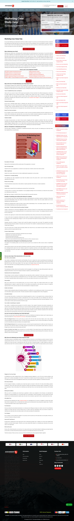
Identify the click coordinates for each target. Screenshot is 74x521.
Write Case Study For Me (60, 100)
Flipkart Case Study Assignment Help (62, 78)
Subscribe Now (58, 468)
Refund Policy (25, 460)
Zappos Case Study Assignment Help (62, 103)
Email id (43, 20)
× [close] (72, 1)
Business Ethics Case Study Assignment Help (61, 61)
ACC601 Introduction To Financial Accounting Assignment (60, 201)
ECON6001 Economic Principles (35, 72)
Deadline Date (57, 24)
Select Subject (59, 20)
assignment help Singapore (34, 97)
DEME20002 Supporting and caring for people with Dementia (40, 77)
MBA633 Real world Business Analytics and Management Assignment (61, 158)
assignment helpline (23, 400)
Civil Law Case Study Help (61, 71)
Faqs (24, 454)
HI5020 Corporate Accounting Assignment (61, 130)
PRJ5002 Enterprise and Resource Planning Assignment (62, 206)
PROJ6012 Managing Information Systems (37, 75)
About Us (10, 9)
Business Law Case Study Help (62, 64)
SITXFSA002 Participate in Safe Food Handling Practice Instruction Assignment (62, 172)
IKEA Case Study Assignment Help (61, 84)
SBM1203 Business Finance (34, 71)
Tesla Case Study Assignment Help (61, 97)
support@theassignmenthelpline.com (48, 5)
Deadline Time (65, 24)
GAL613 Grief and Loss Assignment (60, 197)
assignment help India (35, 264)
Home (6, 9)
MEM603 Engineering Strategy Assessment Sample (14, 75)
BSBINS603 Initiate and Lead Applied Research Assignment (62, 136)
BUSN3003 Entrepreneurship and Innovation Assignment (61, 140)
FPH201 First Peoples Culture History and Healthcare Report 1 (62, 167)
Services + (16, 9)
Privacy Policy (25, 458)
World (66, 6)
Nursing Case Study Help (61, 93)
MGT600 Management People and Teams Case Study (61, 180)
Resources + (21, 9)
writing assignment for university (19, 316)
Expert (40, 458)
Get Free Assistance (55, 30)
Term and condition (26, 456)
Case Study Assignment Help (61, 66)
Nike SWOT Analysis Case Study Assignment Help (62, 91)
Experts (27, 9)
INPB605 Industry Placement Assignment (61, 177)
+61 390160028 (44, 6)
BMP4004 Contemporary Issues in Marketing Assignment (62, 193)
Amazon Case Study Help (61, 55)
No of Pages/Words (45, 24)
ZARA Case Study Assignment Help (61, 107)
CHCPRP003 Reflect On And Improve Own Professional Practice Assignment (61, 153)
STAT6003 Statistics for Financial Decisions (13, 72)
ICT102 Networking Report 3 (61, 132)
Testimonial (38, 9)
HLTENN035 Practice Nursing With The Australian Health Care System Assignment (61, 185)
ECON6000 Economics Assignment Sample (13, 74)
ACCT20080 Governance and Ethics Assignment (61, 189)
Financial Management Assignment (60, 163)
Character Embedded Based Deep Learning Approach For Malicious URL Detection (61, 148)
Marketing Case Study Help (61, 87)
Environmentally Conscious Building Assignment (61, 143)
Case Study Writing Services (61, 69)
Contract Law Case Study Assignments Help (61, 74)
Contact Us (41, 464)
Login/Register (59, 6)
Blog (40, 462)
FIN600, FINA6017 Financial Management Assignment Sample (16, 77)
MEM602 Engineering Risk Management (36, 74)
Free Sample (32, 9)
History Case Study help (60, 81)
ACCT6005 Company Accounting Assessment (13, 71)
